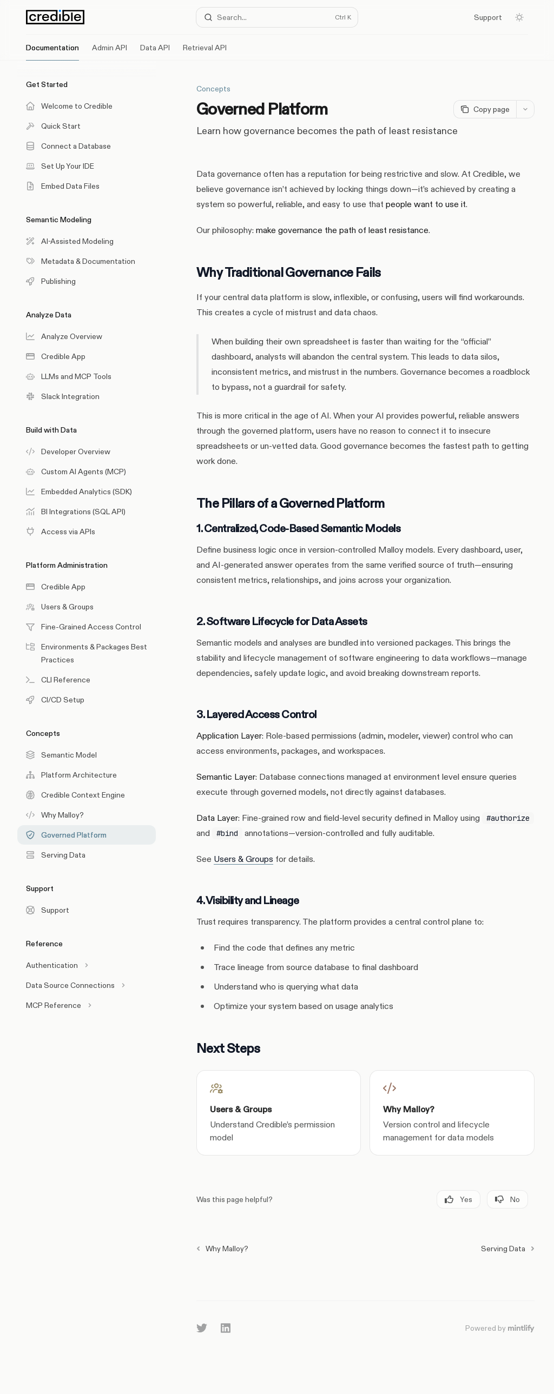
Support (488, 17)
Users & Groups (243, 859)
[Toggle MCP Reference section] (86, 1005)
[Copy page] (484, 109)
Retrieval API (205, 52)
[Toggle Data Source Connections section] (86, 985)
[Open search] (277, 17)
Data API (155, 52)
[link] (278, 1113)
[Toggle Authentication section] (86, 965)
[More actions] (525, 109)
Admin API (109, 52)
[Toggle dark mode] (519, 17)
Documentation (52, 52)
